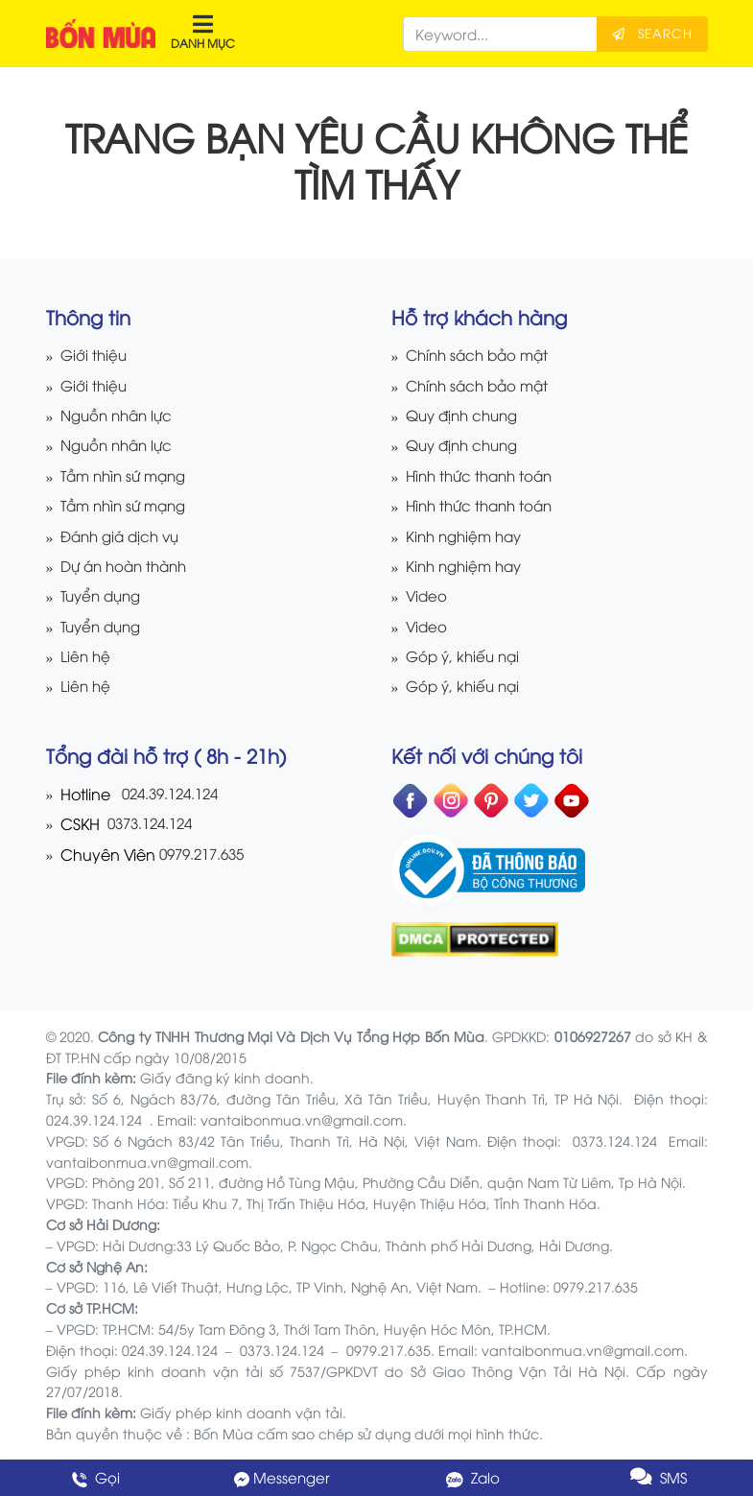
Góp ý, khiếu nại (466, 656)
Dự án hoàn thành (128, 566)
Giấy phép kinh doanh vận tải (241, 1412)
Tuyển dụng (104, 595)
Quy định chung (466, 415)
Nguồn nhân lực (120, 415)
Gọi (94, 1477)
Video (427, 595)
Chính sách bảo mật (481, 354)
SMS (659, 1477)
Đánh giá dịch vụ (124, 536)
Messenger (282, 1477)
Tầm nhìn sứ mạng (128, 475)
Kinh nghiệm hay (467, 536)
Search (652, 32)
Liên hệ (86, 656)
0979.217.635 (206, 853)
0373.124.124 (152, 823)
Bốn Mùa (223, 1433)
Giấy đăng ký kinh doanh (225, 1077)
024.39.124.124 (175, 793)
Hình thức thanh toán (484, 475)
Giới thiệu (94, 354)
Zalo (471, 1477)
